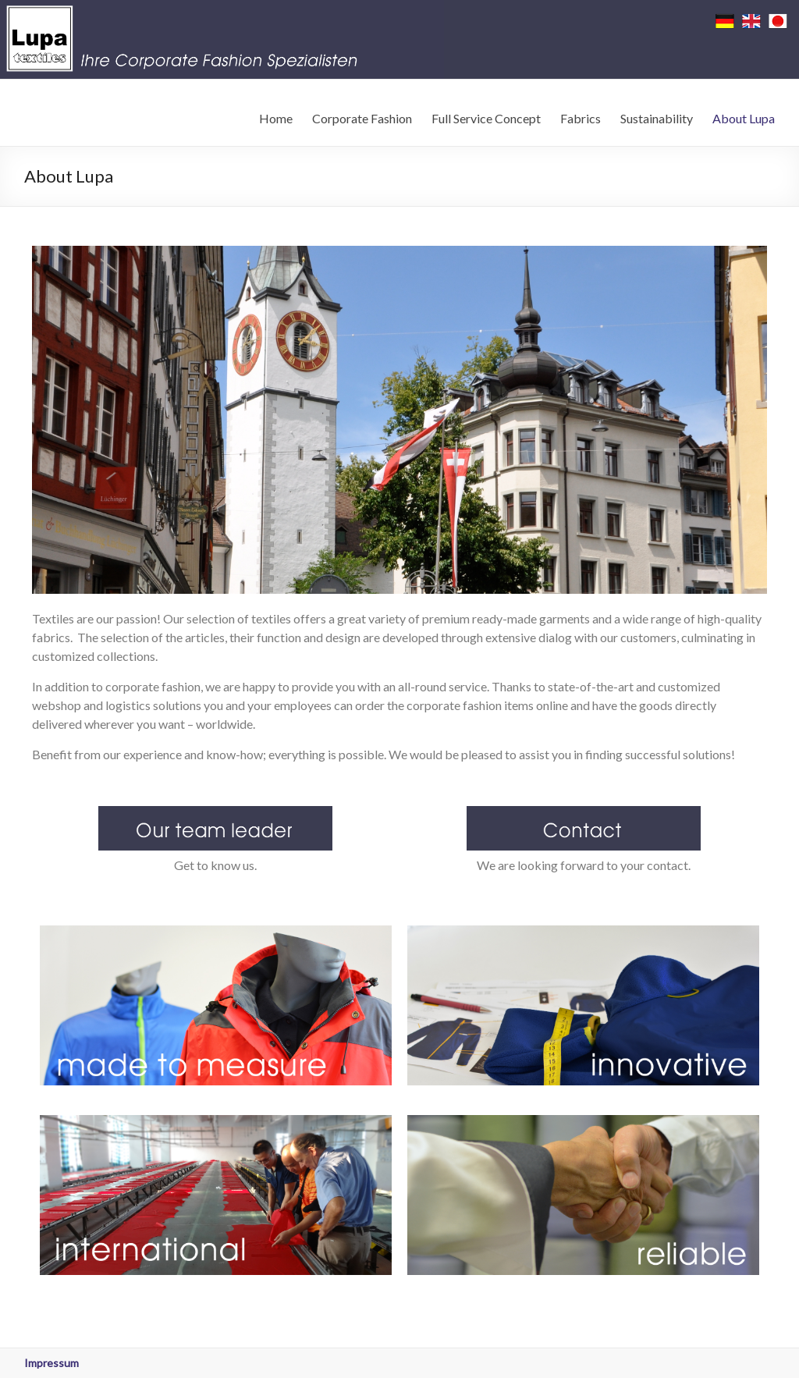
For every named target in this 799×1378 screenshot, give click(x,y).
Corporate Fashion (362, 118)
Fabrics (580, 118)
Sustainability (656, 118)
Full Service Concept (486, 118)
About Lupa (743, 118)
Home (276, 118)
